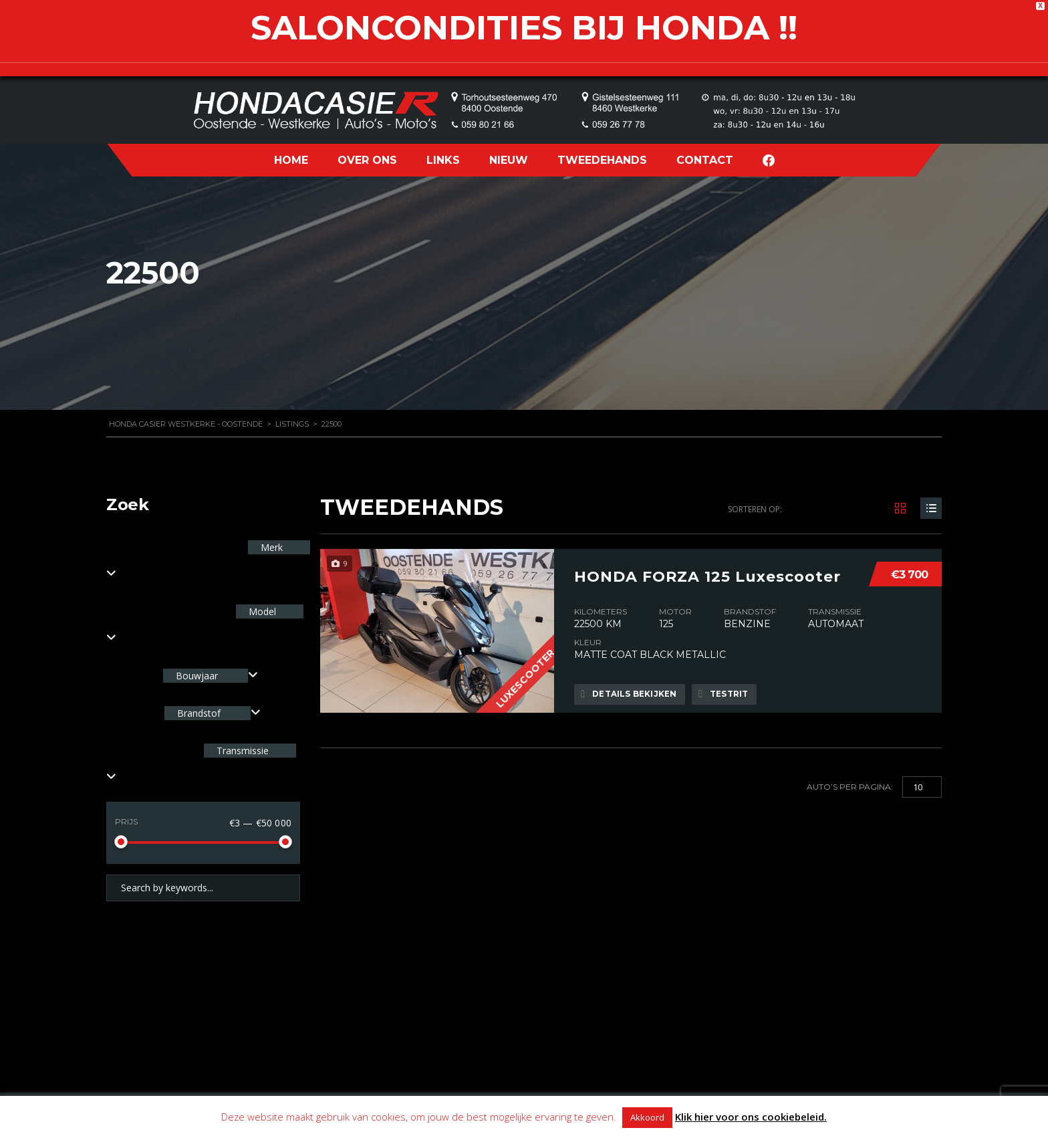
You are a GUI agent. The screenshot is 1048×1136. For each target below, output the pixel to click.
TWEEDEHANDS (602, 160)
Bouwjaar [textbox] (197, 675)
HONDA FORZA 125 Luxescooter (707, 573)
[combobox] (210, 676)
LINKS (443, 160)
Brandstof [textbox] (198, 713)
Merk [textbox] (270, 547)
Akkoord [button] (647, 1117)
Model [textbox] (261, 611)
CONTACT (704, 160)
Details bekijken (630, 694)
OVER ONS (367, 160)
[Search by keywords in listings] (203, 888)
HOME (291, 160)
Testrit (728, 694)
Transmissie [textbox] (241, 750)
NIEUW (508, 160)
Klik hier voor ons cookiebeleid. (751, 1116)
